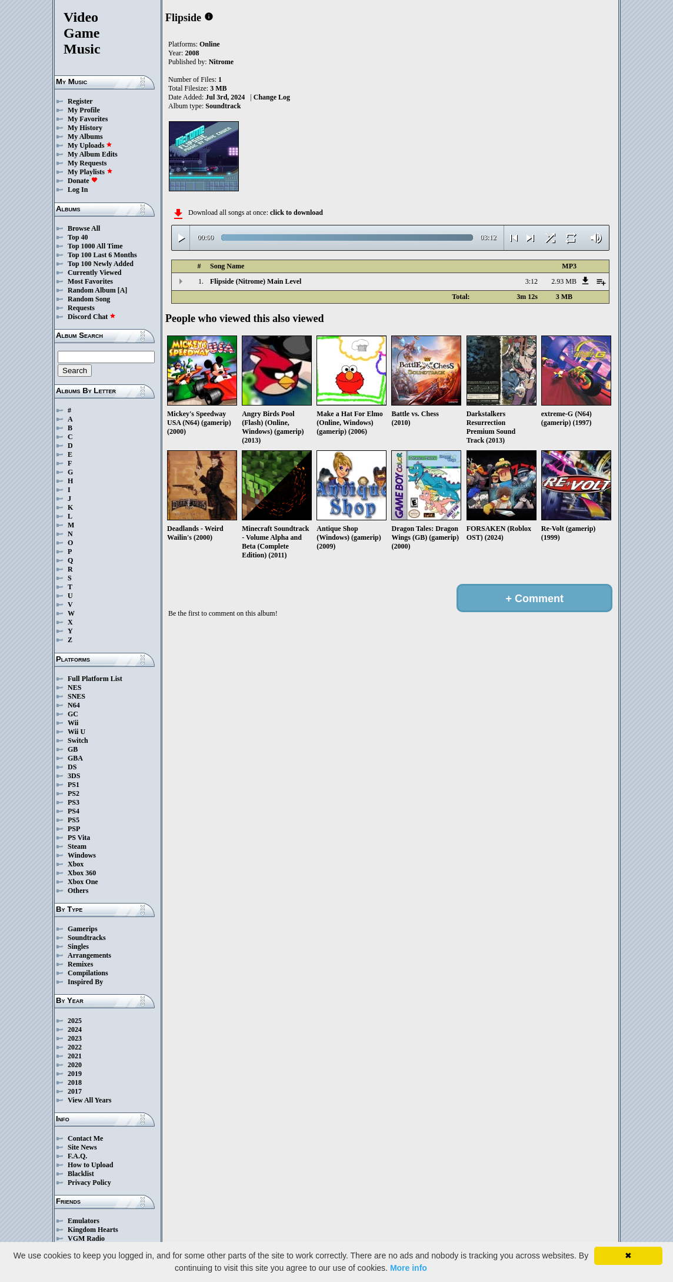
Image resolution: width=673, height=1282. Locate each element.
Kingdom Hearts (93, 1229)
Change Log (272, 97)
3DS (74, 776)
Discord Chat (92, 317)
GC (73, 714)
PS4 (73, 811)
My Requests (87, 163)
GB (73, 749)
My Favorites (88, 119)
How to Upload (90, 1165)
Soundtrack (223, 106)
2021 (75, 1056)
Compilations (88, 973)
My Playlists (90, 172)
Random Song (89, 299)
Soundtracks (87, 938)
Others (78, 890)
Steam (77, 846)
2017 (75, 1091)
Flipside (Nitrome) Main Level (255, 281)
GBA (75, 758)
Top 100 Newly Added (101, 264)
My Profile (84, 110)
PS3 (73, 802)
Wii (73, 723)
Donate (83, 181)
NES (74, 687)
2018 (75, 1082)
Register (80, 101)
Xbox (76, 864)
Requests (81, 308)
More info (408, 1268)
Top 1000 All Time (95, 246)
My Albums (85, 136)
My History (85, 128)
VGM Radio (86, 1238)
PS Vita (79, 837)
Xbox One (83, 882)
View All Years (89, 1100)
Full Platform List (95, 679)
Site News (82, 1147)
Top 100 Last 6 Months (102, 255)
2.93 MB (564, 281)
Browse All (84, 228)
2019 (75, 1074)
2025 (75, 1021)
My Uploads (90, 145)
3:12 (531, 281)
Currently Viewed (94, 272)
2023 (75, 1038)
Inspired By (85, 982)
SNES (76, 696)
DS (72, 767)
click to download (296, 212)
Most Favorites (90, 281)
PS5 (73, 820)
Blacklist (81, 1174)
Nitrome (221, 62)
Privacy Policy (89, 1182)
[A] (123, 290)
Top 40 (78, 237)
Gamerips (83, 929)
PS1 (73, 785)
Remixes (80, 964)
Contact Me (85, 1138)
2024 (75, 1029)
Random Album (92, 290)
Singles (78, 946)
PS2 (73, 793)
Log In (78, 189)
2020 (75, 1065)
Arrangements (89, 955)
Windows (82, 855)
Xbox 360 (82, 873)
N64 (74, 705)
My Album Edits (93, 154)
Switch (78, 740)
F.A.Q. (77, 1156)
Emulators (83, 1221)
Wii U (76, 732)
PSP (74, 829)
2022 (75, 1047)
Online (209, 44)
